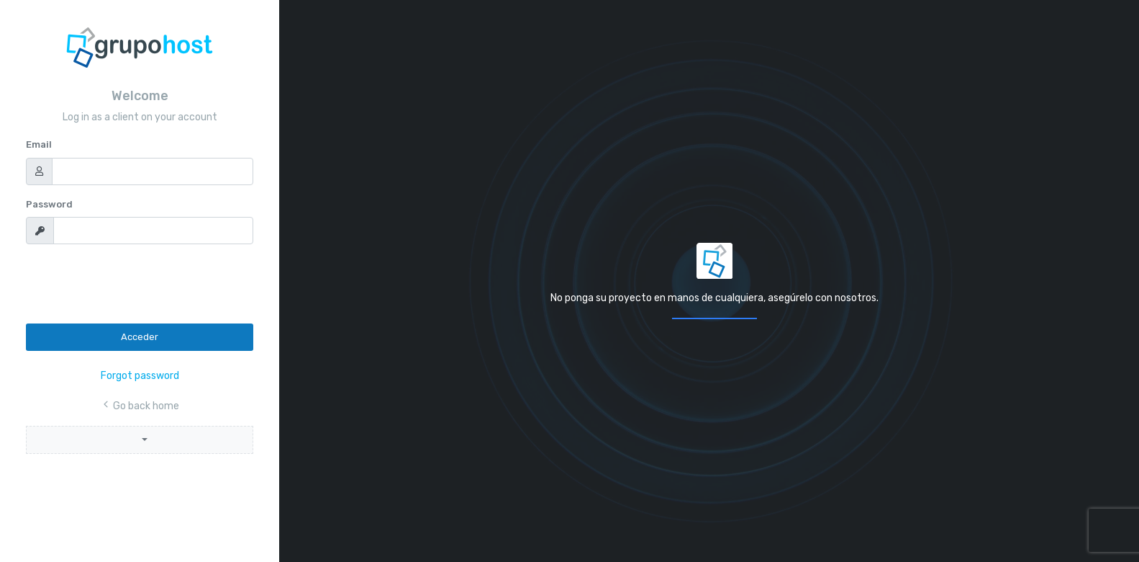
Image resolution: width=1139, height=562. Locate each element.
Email (39, 144)
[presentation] (135, 284)
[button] (139, 440)
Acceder (139, 336)
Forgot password (140, 376)
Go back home (140, 406)
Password (49, 204)
